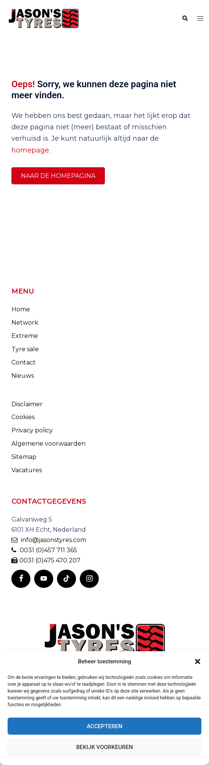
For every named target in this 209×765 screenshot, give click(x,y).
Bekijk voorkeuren (104, 747)
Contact (23, 362)
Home (20, 309)
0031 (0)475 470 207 (46, 560)
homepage (30, 150)
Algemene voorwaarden (48, 443)
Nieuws (22, 375)
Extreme (24, 335)
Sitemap (23, 456)
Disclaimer (27, 404)
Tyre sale (25, 349)
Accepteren (104, 726)
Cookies (23, 417)
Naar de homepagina (58, 175)
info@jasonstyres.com (48, 540)
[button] (197, 661)
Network (24, 322)
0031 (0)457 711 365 (44, 550)
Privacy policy (32, 430)
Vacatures (26, 470)
